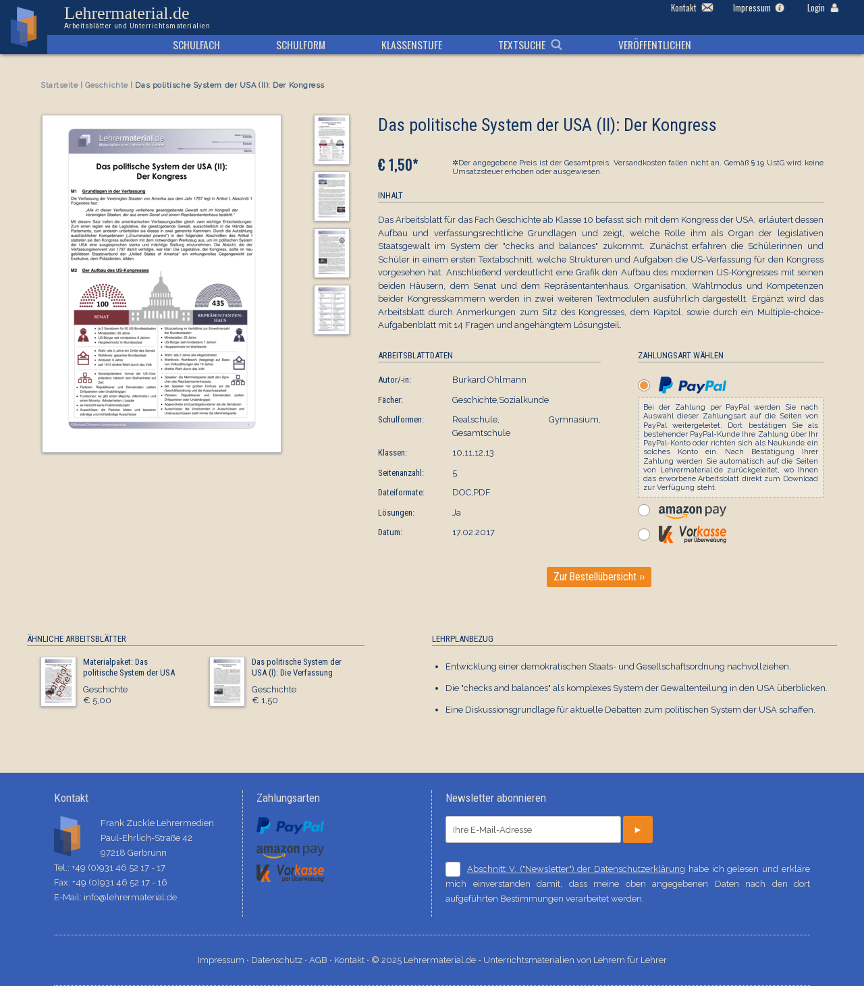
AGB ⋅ (321, 960)
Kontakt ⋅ (352, 960)
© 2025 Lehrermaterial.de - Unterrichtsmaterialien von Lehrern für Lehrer (519, 960)
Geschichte (106, 85)
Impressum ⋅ (224, 960)
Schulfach (196, 44)
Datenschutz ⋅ (280, 960)
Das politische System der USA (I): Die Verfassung (297, 667)
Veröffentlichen (654, 44)
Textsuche (521, 44)
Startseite (59, 85)
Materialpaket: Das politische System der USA (129, 667)
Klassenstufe (411, 44)
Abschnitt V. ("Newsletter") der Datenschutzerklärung (576, 869)
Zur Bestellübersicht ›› (599, 577)
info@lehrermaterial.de (130, 897)
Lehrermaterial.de (137, 17)
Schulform (300, 44)
